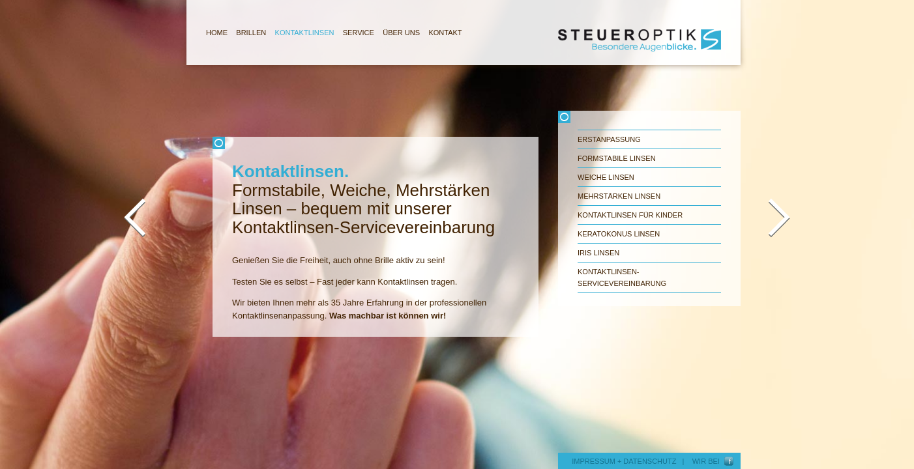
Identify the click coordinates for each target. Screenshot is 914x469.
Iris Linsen (598, 253)
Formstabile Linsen (617, 158)
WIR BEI (708, 461)
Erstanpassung (609, 139)
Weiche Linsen (606, 177)
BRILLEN (251, 32)
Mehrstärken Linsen (619, 196)
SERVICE (358, 32)
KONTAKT (445, 32)
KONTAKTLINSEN (304, 32)
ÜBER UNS (401, 32)
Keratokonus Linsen (619, 234)
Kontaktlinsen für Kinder (630, 215)
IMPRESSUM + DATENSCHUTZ (624, 461)
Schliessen (375, 143)
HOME (217, 32)
